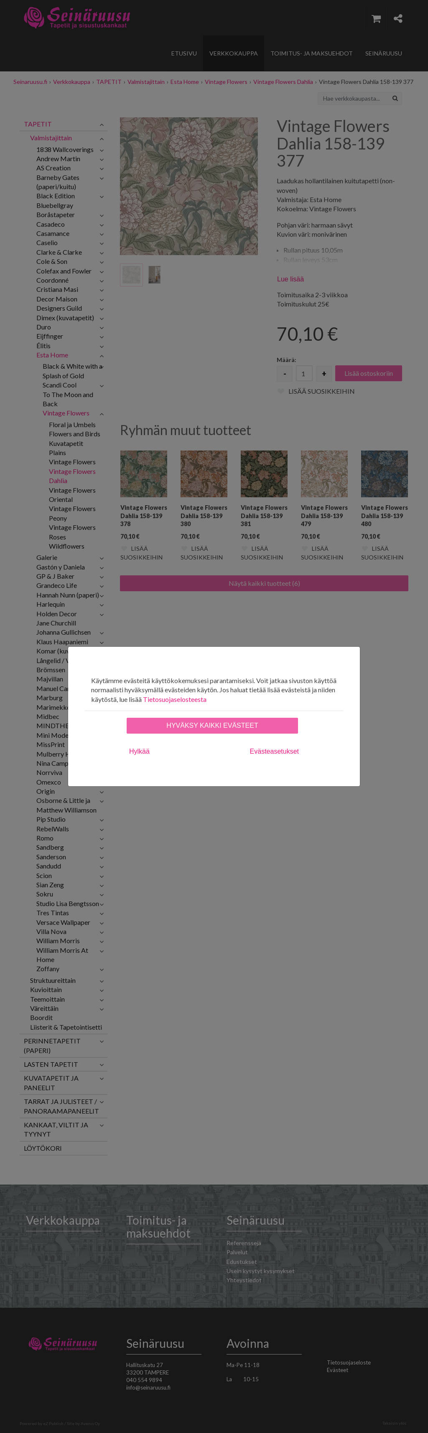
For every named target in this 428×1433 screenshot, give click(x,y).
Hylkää (139, 751)
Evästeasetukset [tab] (274, 751)
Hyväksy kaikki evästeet (212, 725)
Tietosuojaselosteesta (174, 699)
